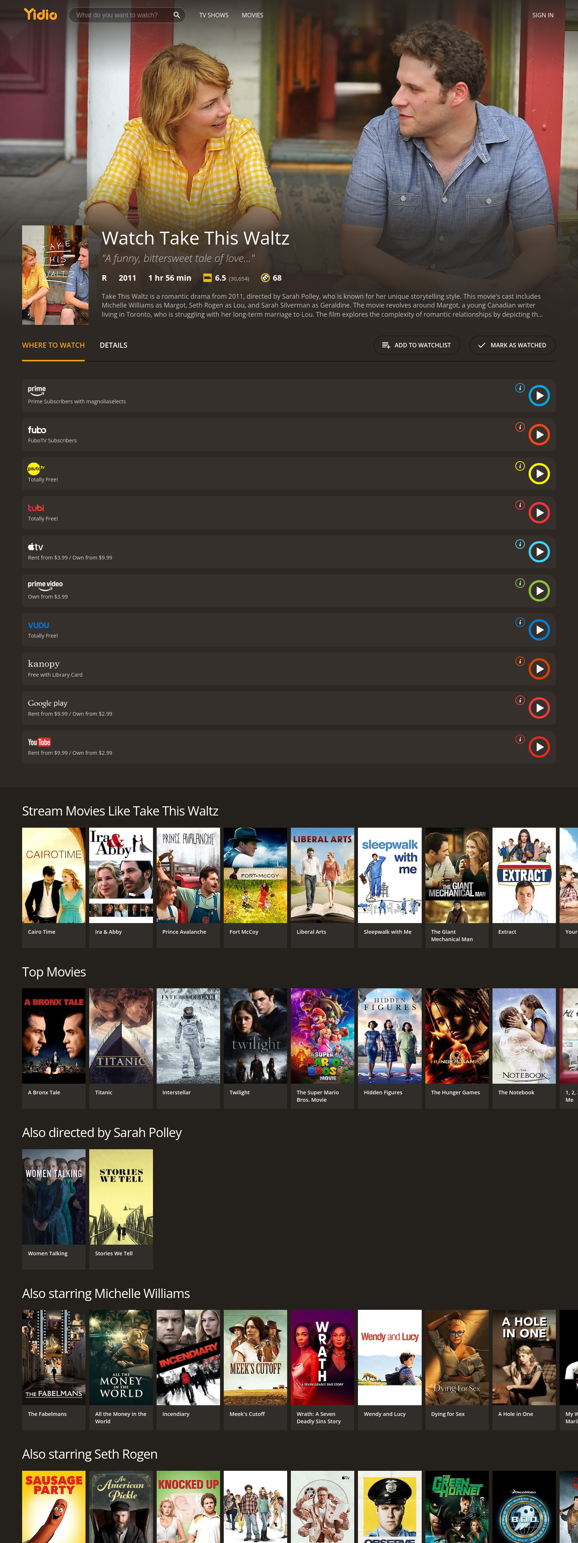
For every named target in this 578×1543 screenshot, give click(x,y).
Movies (253, 15)
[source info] (518, 388)
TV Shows (214, 15)
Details (113, 345)
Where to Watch (53, 345)
